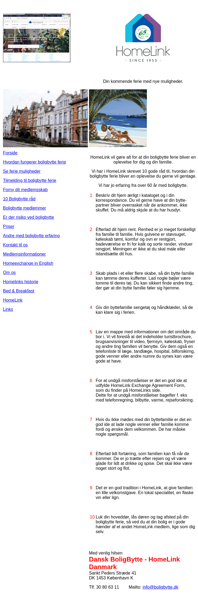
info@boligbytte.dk (160, 587)
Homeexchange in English (28, 263)
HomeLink (12, 300)
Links (8, 309)
